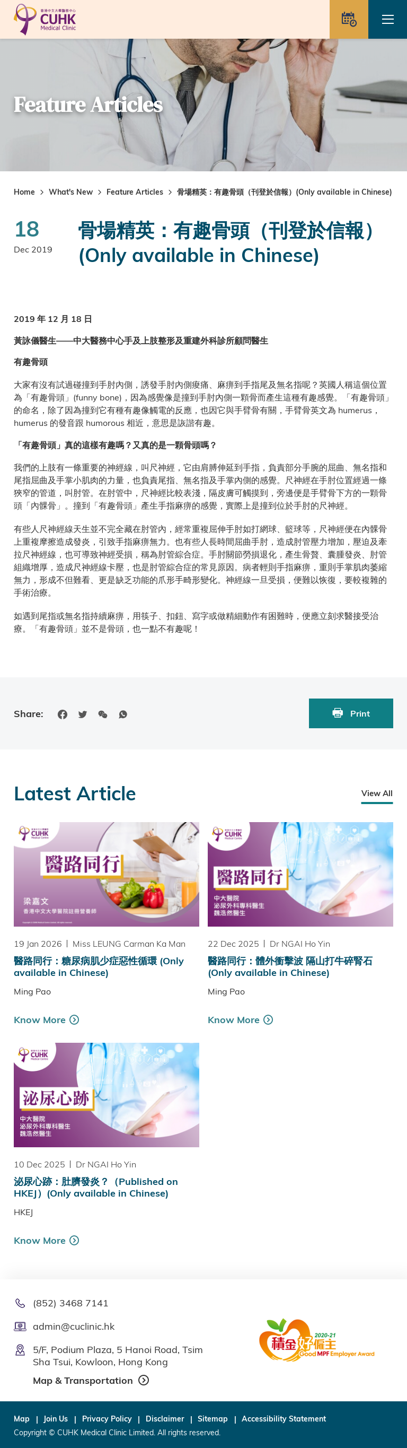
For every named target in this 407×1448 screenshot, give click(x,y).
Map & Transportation (83, 1380)
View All (377, 793)
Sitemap (213, 1419)
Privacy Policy (107, 1419)
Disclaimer (165, 1419)
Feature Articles (135, 192)
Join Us (55, 1419)
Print (351, 713)
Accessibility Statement (284, 1419)
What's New (71, 192)
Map (22, 1419)
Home (24, 192)
